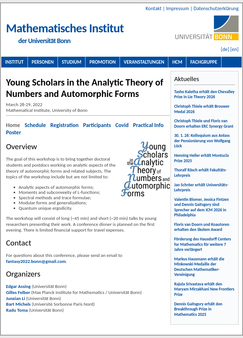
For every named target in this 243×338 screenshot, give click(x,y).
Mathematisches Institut (65, 28)
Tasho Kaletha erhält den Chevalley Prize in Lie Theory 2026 (204, 94)
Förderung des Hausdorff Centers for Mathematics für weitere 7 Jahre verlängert (202, 244)
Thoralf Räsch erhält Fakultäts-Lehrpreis (200, 172)
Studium (71, 62)
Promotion (103, 62)
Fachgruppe (203, 62)
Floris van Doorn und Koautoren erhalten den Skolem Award (201, 227)
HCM (177, 62)
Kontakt (154, 8)
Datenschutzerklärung (216, 8)
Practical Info (148, 125)
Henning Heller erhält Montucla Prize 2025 (201, 158)
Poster (13, 132)
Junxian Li (15, 298)
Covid (122, 125)
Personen (43, 62)
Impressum (178, 8)
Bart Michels (18, 304)
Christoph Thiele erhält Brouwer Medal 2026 (201, 109)
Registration (64, 125)
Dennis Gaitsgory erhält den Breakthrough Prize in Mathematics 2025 (198, 309)
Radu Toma (17, 310)
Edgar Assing (18, 286)
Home (13, 125)
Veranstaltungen (144, 62)
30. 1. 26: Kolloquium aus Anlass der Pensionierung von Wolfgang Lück (202, 141)
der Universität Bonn (44, 41)
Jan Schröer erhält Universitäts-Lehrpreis (201, 187)
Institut (14, 62)
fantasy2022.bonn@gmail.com (36, 261)
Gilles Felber (18, 292)
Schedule (35, 125)
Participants (97, 125)
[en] (234, 49)
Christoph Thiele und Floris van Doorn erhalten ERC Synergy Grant (203, 123)
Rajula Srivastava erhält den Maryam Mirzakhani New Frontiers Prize (204, 289)
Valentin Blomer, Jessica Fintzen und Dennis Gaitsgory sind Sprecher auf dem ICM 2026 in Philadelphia (201, 207)
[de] (225, 49)
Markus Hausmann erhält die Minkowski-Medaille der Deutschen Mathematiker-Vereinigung (199, 266)
